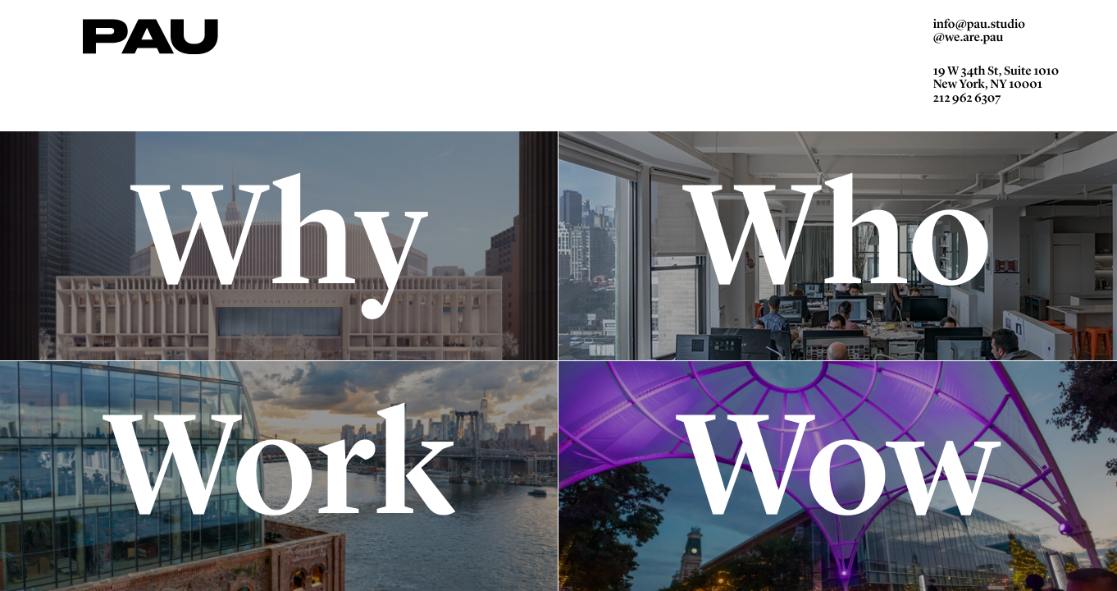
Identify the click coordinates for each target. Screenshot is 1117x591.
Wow (838, 475)
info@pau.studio (979, 28)
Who (838, 245)
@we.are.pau (968, 42)
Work (279, 475)
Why (279, 245)
